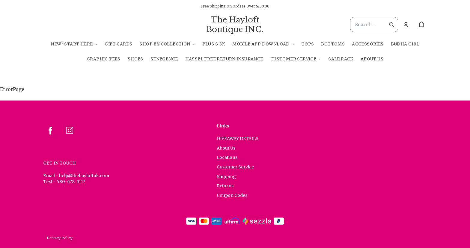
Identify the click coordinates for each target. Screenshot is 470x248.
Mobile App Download (261, 44)
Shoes (135, 59)
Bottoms (333, 44)
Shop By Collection (164, 44)
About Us (372, 59)
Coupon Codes (232, 195)
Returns (225, 185)
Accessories (367, 44)
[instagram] (69, 130)
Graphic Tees (103, 59)
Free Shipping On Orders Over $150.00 (235, 6)
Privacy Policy (60, 238)
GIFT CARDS (118, 44)
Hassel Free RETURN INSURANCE (224, 59)
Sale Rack (340, 59)
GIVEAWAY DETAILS (237, 138)
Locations (227, 157)
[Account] (405, 24)
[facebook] (50, 130)
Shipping (226, 176)
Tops (308, 44)
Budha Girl (405, 44)
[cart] (421, 24)
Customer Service (293, 59)
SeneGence (164, 59)
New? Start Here (72, 44)
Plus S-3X (213, 44)
